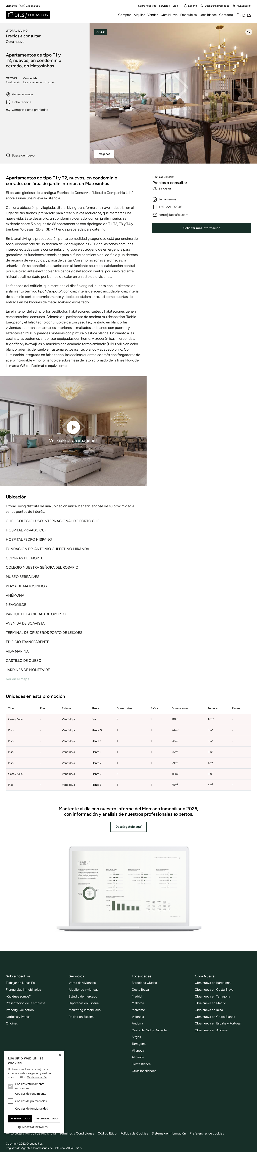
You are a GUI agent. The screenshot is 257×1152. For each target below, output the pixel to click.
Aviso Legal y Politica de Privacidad (31, 1133)
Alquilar (139, 15)
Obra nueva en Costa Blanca (215, 1017)
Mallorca (138, 1003)
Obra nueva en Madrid (210, 1003)
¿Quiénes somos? (18, 996)
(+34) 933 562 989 (29, 5)
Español (191, 5)
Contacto (226, 15)
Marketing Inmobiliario (85, 1010)
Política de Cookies (134, 1133)
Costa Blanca (141, 1064)
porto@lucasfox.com (170, 214)
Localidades (208, 15)
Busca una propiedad (214, 5)
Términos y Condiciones (77, 1133)
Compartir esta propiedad (27, 109)
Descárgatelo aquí (128, 827)
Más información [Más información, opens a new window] (37, 1077)
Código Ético (107, 1133)
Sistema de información (169, 1133)
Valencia (138, 1017)
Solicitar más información (201, 228)
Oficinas (12, 1023)
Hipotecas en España (84, 1003)
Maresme (138, 1010)
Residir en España (81, 1017)
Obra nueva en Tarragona (212, 996)
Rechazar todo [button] (47, 1118)
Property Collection (20, 1010)
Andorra (137, 1023)
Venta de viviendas (82, 983)
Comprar (124, 15)
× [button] (59, 1055)
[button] (34, 1127)
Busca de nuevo (20, 155)
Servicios (164, 5)
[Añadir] (248, 32)
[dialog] (34, 1092)
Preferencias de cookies (207, 1133)
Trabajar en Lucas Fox (21, 983)
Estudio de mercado (83, 996)
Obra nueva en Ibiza (209, 1010)
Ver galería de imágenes (73, 431)
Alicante (138, 1057)
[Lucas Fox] (28, 15)
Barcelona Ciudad (144, 983)
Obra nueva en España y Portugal (218, 1023)
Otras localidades (144, 1071)
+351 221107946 (167, 207)
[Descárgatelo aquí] (128, 889)
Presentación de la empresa (25, 1003)
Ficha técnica (18, 102)
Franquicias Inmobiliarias (23, 989)
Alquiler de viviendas (83, 989)
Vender (152, 15)
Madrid (137, 996)
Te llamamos (164, 199)
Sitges (136, 1037)
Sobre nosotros (147, 5)
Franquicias (188, 15)
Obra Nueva (169, 15)
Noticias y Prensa (18, 1017)
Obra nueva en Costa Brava (214, 989)
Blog (175, 5)
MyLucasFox (241, 5)
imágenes (104, 154)
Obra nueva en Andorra (211, 1030)
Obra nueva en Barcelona (212, 983)
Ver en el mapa (19, 94)
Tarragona (139, 1044)
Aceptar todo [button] (20, 1118)
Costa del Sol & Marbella (149, 1030)
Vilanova (138, 1050)
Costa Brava (140, 989)
